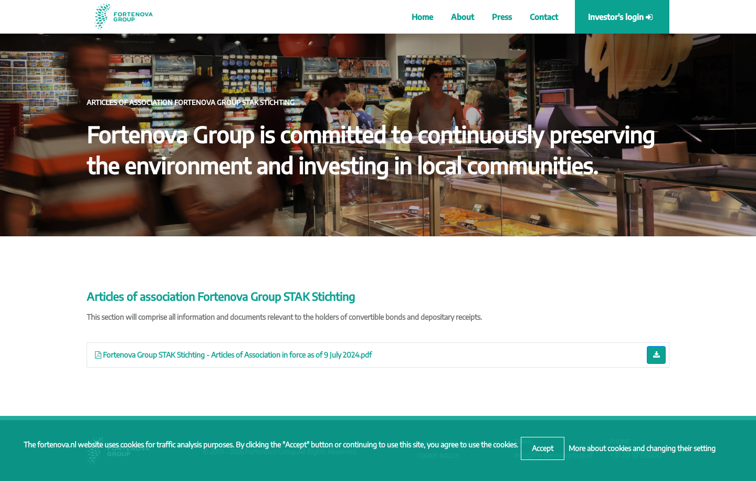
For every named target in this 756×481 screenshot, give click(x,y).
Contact (544, 17)
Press (502, 17)
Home (422, 17)
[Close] (542, 448)
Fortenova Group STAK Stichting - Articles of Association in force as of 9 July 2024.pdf (233, 354)
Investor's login (620, 17)
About (462, 17)
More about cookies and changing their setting (642, 448)
